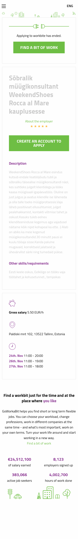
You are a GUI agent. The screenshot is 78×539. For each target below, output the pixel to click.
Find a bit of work (39, 47)
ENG (70, 5)
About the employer (39, 121)
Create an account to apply (39, 143)
